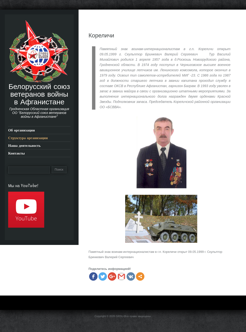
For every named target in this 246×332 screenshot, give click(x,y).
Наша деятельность (24, 145)
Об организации (21, 130)
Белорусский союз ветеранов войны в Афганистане (39, 94)
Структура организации (28, 137)
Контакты (16, 153)
